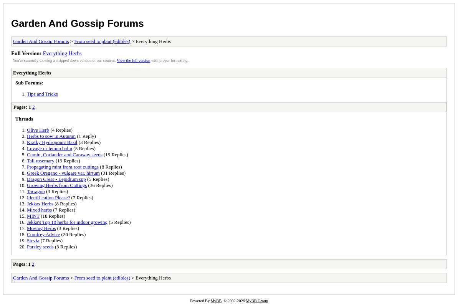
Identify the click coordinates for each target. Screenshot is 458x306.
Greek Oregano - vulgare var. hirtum (63, 173)
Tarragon (36, 191)
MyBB (216, 301)
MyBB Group (257, 301)
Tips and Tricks (42, 94)
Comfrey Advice (43, 234)
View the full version (133, 60)
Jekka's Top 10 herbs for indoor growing (67, 222)
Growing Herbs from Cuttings (57, 185)
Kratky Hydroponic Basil (52, 142)
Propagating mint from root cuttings (63, 167)
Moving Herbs (41, 228)
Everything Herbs (62, 53)
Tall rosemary (41, 161)
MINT (33, 216)
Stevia (33, 240)
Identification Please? (48, 197)
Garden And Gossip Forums (77, 23)
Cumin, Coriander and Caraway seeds (65, 154)
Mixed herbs (39, 210)
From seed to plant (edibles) (102, 41)
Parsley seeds (40, 247)
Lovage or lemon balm (49, 148)
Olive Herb (38, 130)
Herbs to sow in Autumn (51, 136)
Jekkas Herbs (40, 204)
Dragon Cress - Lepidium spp (56, 179)
